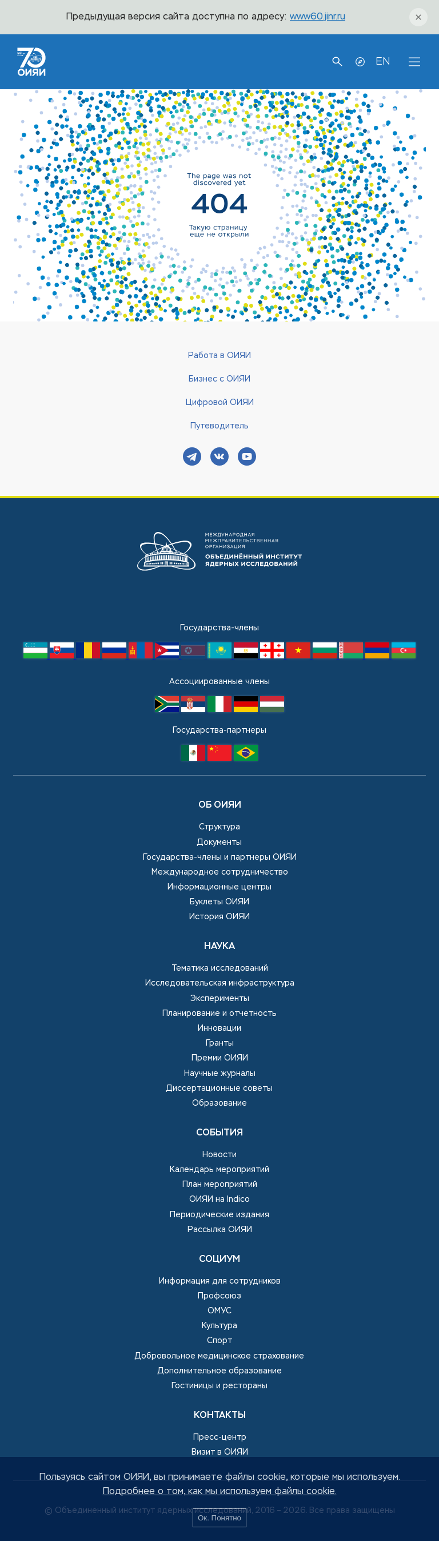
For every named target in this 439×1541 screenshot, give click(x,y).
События (219, 1133)
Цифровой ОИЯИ (220, 403)
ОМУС (219, 1311)
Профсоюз (219, 1296)
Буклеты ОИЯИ (219, 902)
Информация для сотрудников (220, 1281)
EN (383, 62)
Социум (219, 1259)
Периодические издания (219, 1215)
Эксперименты (219, 999)
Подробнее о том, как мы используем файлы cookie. (220, 1491)
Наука (219, 946)
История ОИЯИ (219, 917)
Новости (219, 1155)
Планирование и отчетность (219, 1014)
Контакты (220, 1415)
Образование (219, 1103)
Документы (219, 843)
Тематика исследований (219, 968)
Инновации (219, 1028)
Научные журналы (220, 1074)
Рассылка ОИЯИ (219, 1230)
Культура (219, 1326)
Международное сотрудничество (219, 872)
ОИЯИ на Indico (219, 1200)
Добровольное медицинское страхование (219, 1356)
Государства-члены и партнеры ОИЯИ (220, 857)
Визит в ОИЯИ (219, 1452)
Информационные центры (219, 887)
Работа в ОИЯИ (219, 356)
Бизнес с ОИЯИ (219, 379)
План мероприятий (219, 1185)
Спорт (219, 1341)
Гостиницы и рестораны (219, 1386)
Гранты (220, 1043)
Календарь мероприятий (219, 1170)
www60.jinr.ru (317, 17)
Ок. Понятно (219, 1518)
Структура (219, 827)
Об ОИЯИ (219, 805)
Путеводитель (219, 426)
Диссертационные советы (219, 1089)
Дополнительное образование (220, 1371)
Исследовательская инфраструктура (219, 983)
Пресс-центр (219, 1437)
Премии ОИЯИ (219, 1058)
